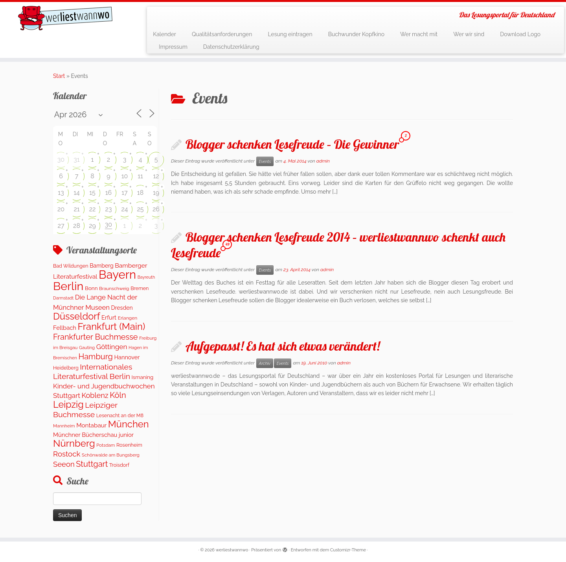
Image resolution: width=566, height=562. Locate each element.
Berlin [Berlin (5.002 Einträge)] (68, 286)
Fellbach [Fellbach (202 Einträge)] (64, 327)
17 (124, 192)
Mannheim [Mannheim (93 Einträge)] (64, 426)
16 (108, 192)
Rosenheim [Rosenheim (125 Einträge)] (129, 445)
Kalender (164, 34)
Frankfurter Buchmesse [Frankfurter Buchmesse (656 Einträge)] (95, 337)
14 (77, 192)
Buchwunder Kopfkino (356, 34)
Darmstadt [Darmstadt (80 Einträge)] (63, 298)
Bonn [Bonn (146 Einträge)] (91, 288)
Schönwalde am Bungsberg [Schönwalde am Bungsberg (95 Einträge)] (111, 455)
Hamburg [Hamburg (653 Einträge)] (96, 356)
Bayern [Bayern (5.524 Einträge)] (117, 274)
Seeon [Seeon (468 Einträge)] (64, 464)
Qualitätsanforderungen (222, 34)
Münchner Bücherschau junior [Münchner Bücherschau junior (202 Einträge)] (93, 434)
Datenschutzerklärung (231, 47)
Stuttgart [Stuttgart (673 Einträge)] (92, 464)
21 (76, 209)
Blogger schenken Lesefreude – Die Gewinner (292, 144)
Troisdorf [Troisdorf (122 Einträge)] (119, 465)
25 (140, 209)
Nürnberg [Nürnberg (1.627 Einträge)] (74, 443)
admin (323, 161)
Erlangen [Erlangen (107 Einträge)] (128, 318)
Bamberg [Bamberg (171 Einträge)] (102, 266)
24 (124, 209)
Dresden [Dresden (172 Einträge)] (122, 308)
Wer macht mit (418, 34)
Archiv (264, 363)
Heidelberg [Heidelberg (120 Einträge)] (66, 368)
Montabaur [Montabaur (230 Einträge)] (91, 425)
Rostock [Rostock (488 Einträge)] (66, 453)
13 (61, 192)
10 (124, 176)
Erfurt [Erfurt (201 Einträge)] (108, 317)
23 (108, 209)
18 (140, 192)
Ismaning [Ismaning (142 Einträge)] (143, 377)
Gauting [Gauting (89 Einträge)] (87, 347)
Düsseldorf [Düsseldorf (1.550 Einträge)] (76, 316)
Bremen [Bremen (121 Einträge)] (139, 288)
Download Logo (520, 34)
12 (156, 176)
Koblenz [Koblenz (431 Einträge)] (94, 395)
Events (265, 161)
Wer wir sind (468, 34)
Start (59, 76)
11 (140, 176)
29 (92, 225)
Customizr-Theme (348, 550)
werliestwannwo (232, 550)
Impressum (173, 47)
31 (76, 159)
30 (60, 159)
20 (60, 209)
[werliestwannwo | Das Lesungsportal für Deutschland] (65, 18)
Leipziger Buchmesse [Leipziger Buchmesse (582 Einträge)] (85, 410)
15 (92, 192)
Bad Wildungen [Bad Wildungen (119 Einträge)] (70, 266)
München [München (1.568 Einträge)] (128, 424)
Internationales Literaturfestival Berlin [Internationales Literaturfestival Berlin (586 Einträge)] (92, 371)
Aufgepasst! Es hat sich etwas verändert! (283, 346)
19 (156, 192)
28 (76, 225)
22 (92, 209)
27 (61, 225)
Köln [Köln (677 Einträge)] (118, 395)
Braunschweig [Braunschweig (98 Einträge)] (114, 288)
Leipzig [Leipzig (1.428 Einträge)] (68, 404)
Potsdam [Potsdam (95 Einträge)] (105, 445)
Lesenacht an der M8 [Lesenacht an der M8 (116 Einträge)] (119, 415)
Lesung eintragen (290, 34)
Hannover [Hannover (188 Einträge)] (127, 357)
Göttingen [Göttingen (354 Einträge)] (111, 347)
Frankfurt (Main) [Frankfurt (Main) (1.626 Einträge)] (111, 326)
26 (156, 209)
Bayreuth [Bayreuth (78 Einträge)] (146, 277)
